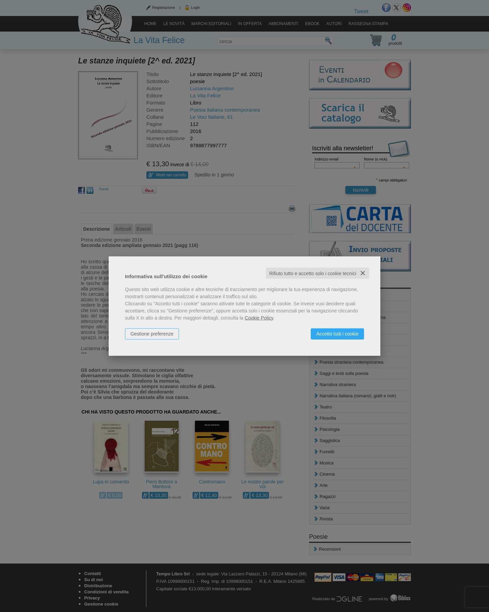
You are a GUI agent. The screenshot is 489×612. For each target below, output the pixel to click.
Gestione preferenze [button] (152, 333)
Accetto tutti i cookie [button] (337, 333)
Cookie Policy (259, 317)
